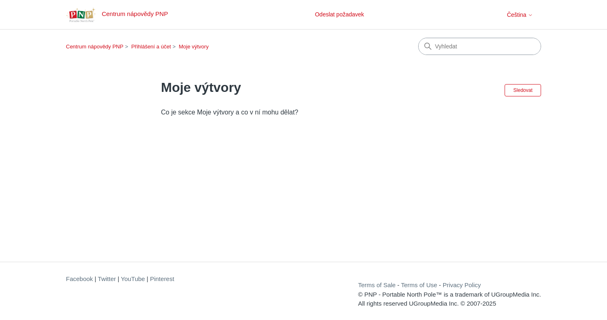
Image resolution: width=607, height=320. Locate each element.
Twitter (107, 278)
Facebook (79, 278)
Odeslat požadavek (339, 14)
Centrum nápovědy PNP (94, 46)
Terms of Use (419, 284)
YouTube (133, 278)
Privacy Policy (462, 284)
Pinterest (162, 278)
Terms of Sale (377, 284)
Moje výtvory (193, 46)
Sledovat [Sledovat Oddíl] (522, 90)
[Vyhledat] (480, 46)
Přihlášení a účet (151, 46)
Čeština (520, 14)
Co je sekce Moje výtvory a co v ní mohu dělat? (229, 112)
